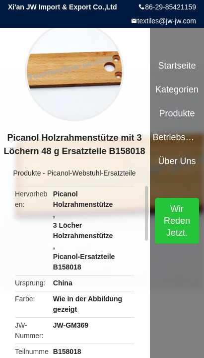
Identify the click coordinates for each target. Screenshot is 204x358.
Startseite (177, 66)
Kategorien (177, 89)
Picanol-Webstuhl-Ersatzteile (91, 173)
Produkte (27, 173)
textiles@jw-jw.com (166, 21)
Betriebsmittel (176, 137)
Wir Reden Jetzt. (177, 221)
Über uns (177, 161)
